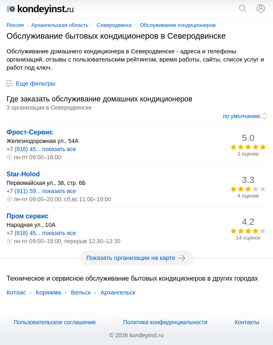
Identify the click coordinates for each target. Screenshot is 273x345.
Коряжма (48, 292)
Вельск (80, 292)
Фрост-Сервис (30, 132)
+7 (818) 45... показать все (41, 149)
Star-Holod (23, 174)
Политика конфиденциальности (165, 322)
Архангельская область (60, 25)
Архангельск (117, 292)
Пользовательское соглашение (55, 322)
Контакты (247, 322)
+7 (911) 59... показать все (41, 191)
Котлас (16, 292)
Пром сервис (27, 216)
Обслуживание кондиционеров (178, 25)
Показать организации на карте (136, 258)
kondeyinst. (40, 8)
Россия (15, 25)
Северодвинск (114, 25)
